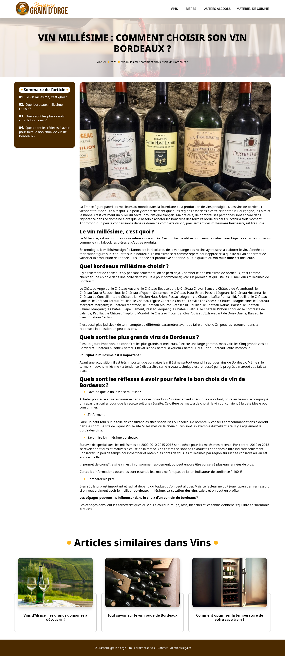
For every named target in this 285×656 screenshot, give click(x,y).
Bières (191, 9)
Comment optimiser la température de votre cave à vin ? (229, 617)
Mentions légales (180, 648)
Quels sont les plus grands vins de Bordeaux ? (42, 118)
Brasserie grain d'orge (112, 648)
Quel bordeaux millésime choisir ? (41, 106)
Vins (174, 9)
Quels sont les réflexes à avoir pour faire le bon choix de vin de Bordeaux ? (44, 132)
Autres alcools (217, 9)
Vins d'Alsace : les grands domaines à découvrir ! (55, 617)
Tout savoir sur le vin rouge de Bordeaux (142, 615)
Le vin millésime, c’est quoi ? (43, 97)
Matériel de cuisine (253, 9)
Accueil (101, 62)
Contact (163, 648)
